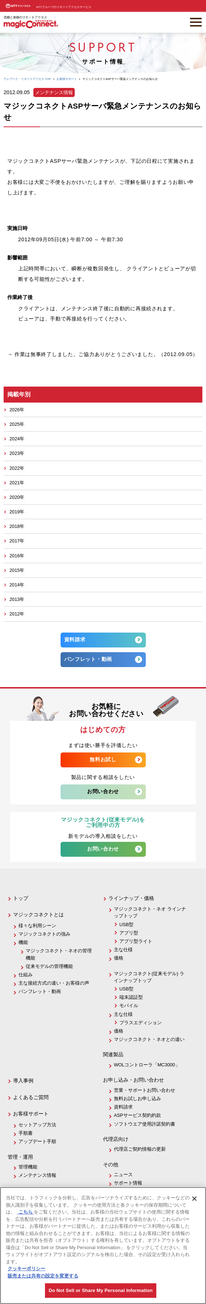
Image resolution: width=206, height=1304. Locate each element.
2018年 (16, 526)
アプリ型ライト (135, 941)
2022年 (16, 468)
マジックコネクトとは (38, 914)
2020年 (16, 497)
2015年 (16, 570)
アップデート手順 (37, 1141)
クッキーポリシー (26, 1268)
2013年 (16, 599)
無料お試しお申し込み (137, 1098)
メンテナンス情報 (37, 1175)
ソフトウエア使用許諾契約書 (144, 1124)
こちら (25, 1212)
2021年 (16, 482)
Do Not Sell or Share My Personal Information (101, 1290)
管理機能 (27, 1167)
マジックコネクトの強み (44, 934)
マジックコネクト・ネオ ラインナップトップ (150, 912)
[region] (103, 1245)
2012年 (16, 614)
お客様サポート (31, 1114)
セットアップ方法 (37, 1124)
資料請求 (75, 639)
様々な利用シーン (37, 925)
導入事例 (23, 1080)
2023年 (16, 453)
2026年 (16, 409)
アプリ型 (128, 933)
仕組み (25, 974)
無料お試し (103, 759)
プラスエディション (140, 1022)
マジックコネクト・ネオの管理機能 (59, 954)
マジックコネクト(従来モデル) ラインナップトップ (149, 977)
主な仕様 (123, 949)
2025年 (16, 424)
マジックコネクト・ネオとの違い (149, 1039)
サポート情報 (128, 1183)
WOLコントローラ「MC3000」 (147, 1064)
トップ (20, 898)
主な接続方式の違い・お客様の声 (53, 983)
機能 (23, 942)
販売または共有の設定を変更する (43, 1276)
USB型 (126, 924)
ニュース (123, 1174)
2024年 (16, 438)
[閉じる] (194, 1199)
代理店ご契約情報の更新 (140, 1149)
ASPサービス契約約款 (137, 1115)
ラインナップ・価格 (131, 898)
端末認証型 (131, 997)
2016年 (16, 555)
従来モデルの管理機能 (49, 966)
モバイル (128, 1005)
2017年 (16, 541)
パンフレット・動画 (88, 659)
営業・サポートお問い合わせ (144, 1090)
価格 (118, 958)
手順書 (25, 1133)
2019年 (16, 511)
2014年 (16, 585)
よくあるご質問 (31, 1097)
